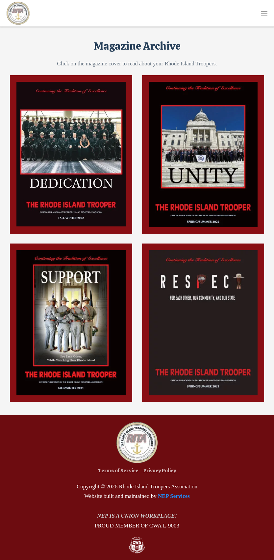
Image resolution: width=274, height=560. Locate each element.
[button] (264, 13)
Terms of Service (118, 470)
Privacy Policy (159, 470)
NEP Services (174, 496)
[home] (18, 13)
